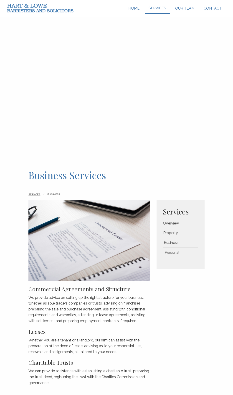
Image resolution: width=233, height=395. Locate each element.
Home (133, 8)
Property (175, 233)
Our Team (185, 8)
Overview (174, 223)
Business (177, 242)
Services (157, 8)
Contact (213, 8)
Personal (180, 252)
